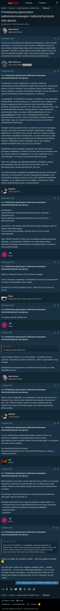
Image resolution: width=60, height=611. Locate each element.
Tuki (27, 604)
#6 (58, 332)
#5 (58, 305)
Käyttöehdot (6, 604)
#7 (58, 385)
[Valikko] (3, 2)
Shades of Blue (8, 601)
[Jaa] (54, 38)
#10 (57, 528)
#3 (58, 198)
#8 (58, 423)
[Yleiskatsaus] (52, 2)
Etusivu (34, 604)
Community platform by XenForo (20, 609)
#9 (58, 469)
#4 (58, 262)
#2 (58, 71)
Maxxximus (7, 24)
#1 (58, 38)
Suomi (20, 601)
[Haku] (57, 2)
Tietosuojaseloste (18, 604)
